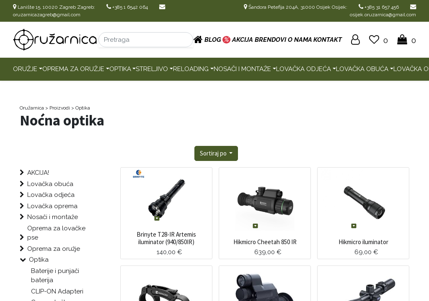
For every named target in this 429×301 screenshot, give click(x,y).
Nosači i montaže (242, 69)
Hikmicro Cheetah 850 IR (265, 242)
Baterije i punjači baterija (55, 275)
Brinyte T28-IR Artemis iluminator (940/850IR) (166, 238)
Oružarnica (32, 108)
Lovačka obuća (362, 69)
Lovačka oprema (52, 206)
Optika (120, 69)
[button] (216, 153)
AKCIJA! (38, 172)
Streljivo (152, 69)
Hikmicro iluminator (363, 242)
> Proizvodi (57, 108)
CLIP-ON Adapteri (57, 291)
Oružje (25, 69)
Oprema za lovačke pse (56, 233)
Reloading (191, 69)
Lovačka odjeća (303, 69)
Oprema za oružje (73, 69)
